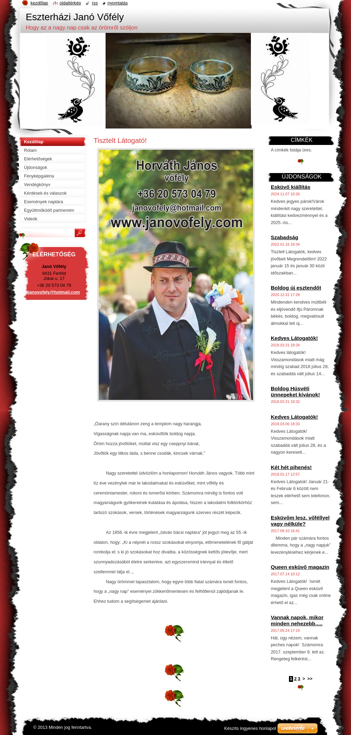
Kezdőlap (39, 2)
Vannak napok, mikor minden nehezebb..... (297, 620)
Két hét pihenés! (291, 467)
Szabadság (284, 237)
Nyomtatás (118, 2)
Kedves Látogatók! (294, 338)
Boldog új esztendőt (296, 288)
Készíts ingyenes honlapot (250, 728)
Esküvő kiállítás (290, 187)
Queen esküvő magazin (300, 567)
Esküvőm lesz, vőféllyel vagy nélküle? (300, 521)
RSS (95, 2)
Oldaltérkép (70, 2)
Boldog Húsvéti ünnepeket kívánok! (295, 391)
